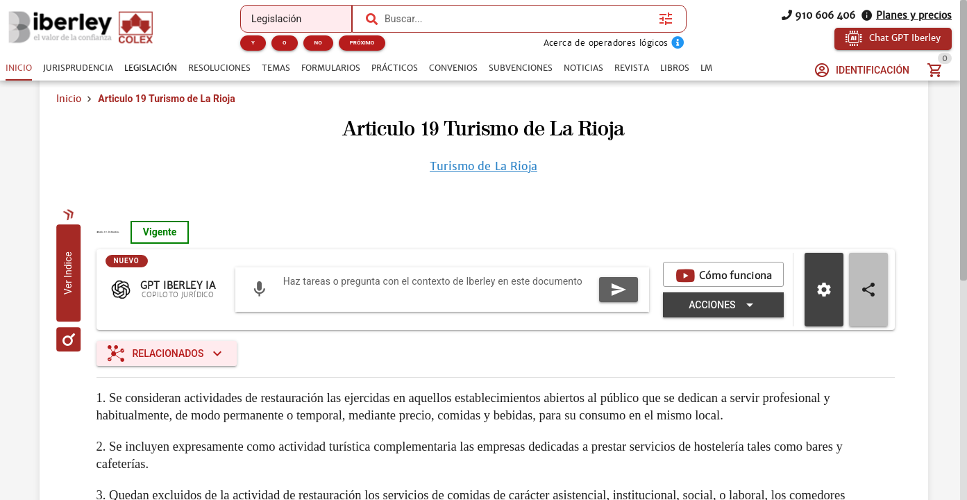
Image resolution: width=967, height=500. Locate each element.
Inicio (68, 116)
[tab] (18, 68)
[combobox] (518, 18)
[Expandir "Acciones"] (515, 326)
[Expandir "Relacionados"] (166, 380)
